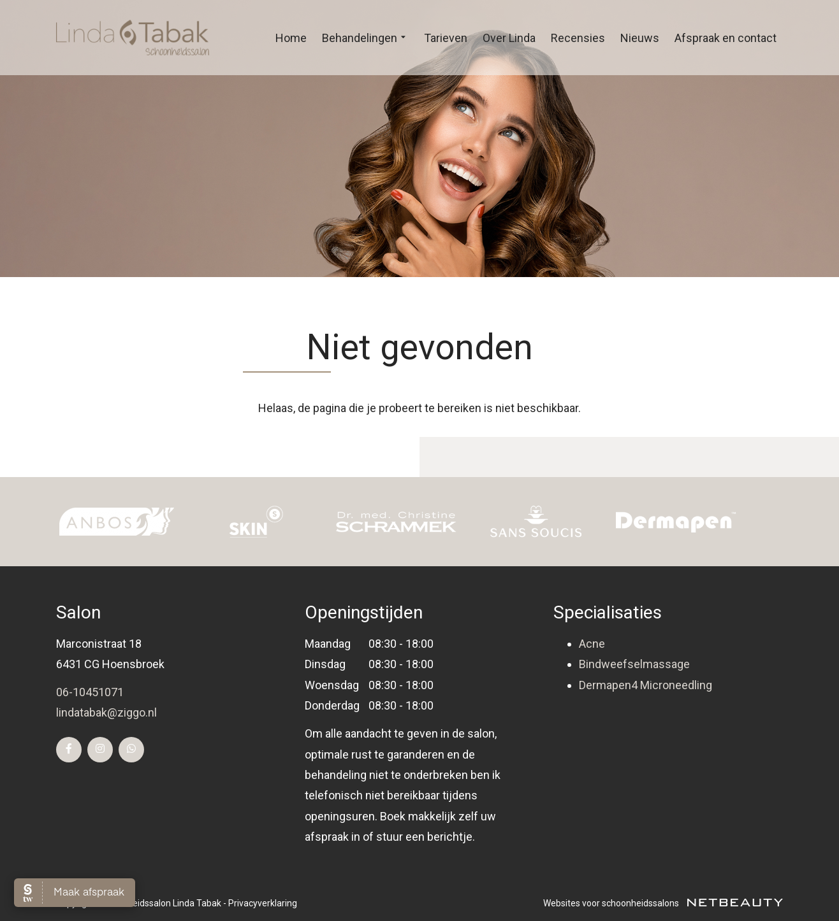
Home (291, 38)
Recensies (578, 38)
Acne (592, 643)
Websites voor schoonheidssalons (663, 903)
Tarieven (445, 38)
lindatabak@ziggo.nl (106, 712)
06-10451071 (90, 692)
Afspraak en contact (726, 38)
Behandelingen (365, 38)
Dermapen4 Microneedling (645, 685)
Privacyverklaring (262, 903)
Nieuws (639, 38)
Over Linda (509, 38)
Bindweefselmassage (634, 664)
